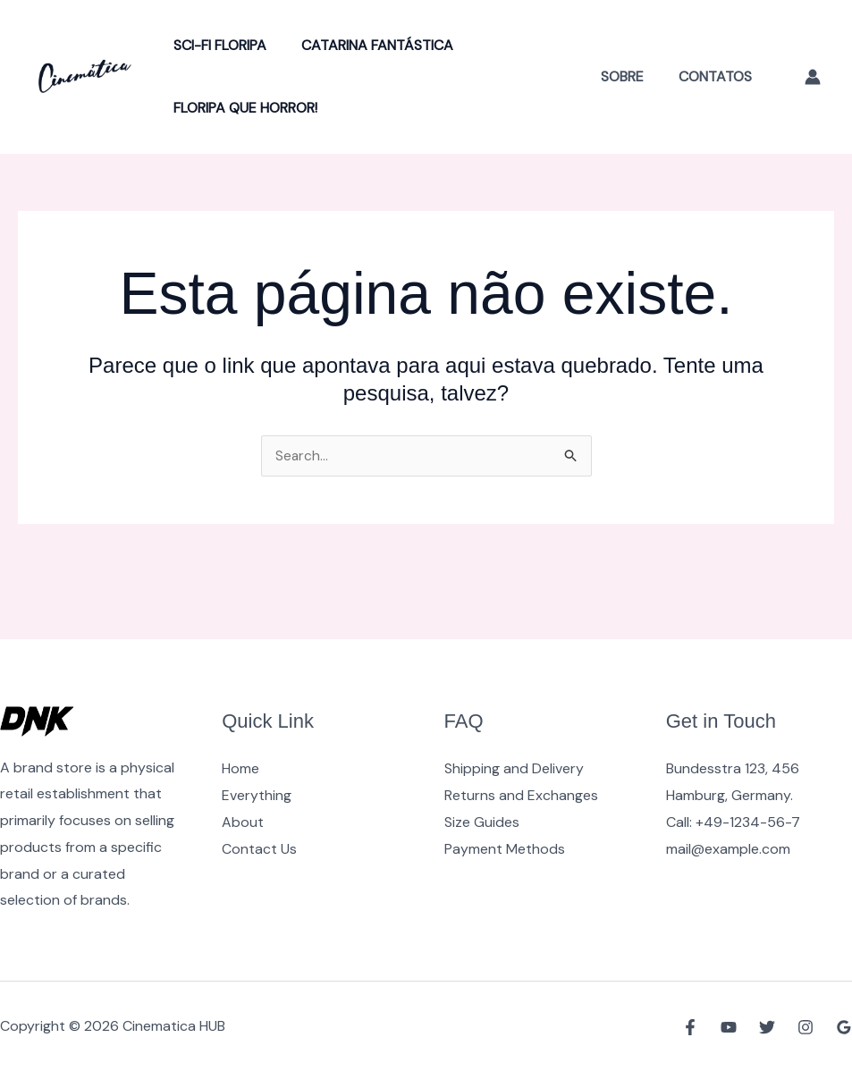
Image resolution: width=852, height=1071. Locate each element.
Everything (256, 795)
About (243, 822)
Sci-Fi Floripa (217, 45)
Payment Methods (504, 848)
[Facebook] (690, 1027)
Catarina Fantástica (368, 45)
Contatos (718, 76)
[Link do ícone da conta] (813, 77)
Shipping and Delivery (514, 768)
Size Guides (481, 822)
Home (240, 768)
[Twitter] (767, 1027)
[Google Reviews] (844, 1027)
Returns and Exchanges (521, 795)
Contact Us (259, 848)
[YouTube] (729, 1027)
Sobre (631, 76)
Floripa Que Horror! (243, 107)
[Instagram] (805, 1027)
